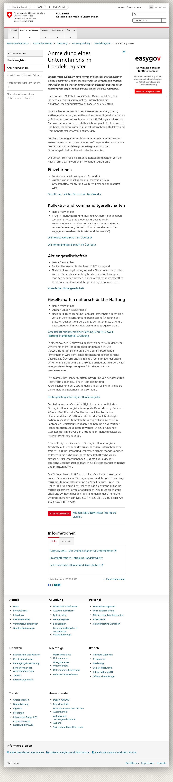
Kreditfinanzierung (23, 659)
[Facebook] (49, 584)
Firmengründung (81, 43)
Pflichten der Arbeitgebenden (108, 615)
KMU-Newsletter (21, 619)
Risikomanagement (23, 679)
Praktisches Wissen (30, 31)
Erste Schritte (60, 615)
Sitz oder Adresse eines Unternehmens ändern (20, 96)
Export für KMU (61, 704)
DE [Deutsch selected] (151, 7)
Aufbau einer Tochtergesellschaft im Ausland (64, 719)
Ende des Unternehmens (65, 674)
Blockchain (18, 712)
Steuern (17, 675)
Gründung (62, 43)
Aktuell (13, 30)
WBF (38, 7)
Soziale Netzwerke (102, 667)
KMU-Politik (57, 30)
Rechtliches (132, 763)
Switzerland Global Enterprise (68, 727)
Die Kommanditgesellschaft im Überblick (72, 244)
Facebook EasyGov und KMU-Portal (115, 752)
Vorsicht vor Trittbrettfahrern (24, 75)
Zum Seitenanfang (115, 579)
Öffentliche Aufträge (103, 676)
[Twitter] (52, 584)
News (16, 606)
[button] (135, 14)
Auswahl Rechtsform (63, 610)
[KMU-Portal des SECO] (55, 17)
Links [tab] (54, 541)
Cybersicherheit (21, 699)
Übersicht (131, 7)
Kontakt (140, 7)
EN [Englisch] (164, 7)
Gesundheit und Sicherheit (106, 623)
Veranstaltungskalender (25, 623)
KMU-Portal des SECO (18, 43)
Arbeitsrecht (99, 619)
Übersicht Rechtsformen (65, 606)
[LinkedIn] (59, 584)
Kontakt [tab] (66, 541)
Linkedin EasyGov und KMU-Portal (69, 752)
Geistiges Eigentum (103, 654)
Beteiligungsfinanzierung (26, 663)
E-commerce (99, 659)
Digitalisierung (21, 704)
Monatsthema (20, 610)
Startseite (120, 7)
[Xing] (56, 584)
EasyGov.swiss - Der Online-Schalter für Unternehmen (81, 550)
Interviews (18, 615)
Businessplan (59, 623)
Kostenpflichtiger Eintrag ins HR (23, 84)
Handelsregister (103, 43)
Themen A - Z (149, 20)
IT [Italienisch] (160, 7)
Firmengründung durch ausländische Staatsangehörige (65, 631)
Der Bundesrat (18, 7)
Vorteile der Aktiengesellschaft (66, 288)
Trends (45, 30)
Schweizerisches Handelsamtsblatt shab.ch (75, 565)
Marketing (98, 663)
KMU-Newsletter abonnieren (27, 752)
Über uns (71, 30)
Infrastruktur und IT (103, 672)
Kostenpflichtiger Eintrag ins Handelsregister (74, 397)
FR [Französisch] (156, 7)
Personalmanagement (104, 606)
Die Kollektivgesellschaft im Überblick (70, 237)
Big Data (17, 708)
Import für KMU (61, 699)
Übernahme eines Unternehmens (62, 656)
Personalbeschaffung (103, 610)
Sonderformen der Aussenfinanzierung (23, 669)
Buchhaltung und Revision (26, 654)
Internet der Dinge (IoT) (25, 717)
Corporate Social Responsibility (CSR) (23, 723)
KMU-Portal (57, 7)
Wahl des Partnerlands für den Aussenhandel (68, 710)
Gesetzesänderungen (24, 628)
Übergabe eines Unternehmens (61, 664)
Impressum (147, 763)
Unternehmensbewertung (66, 670)
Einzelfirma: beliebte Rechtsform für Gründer (74, 194)
